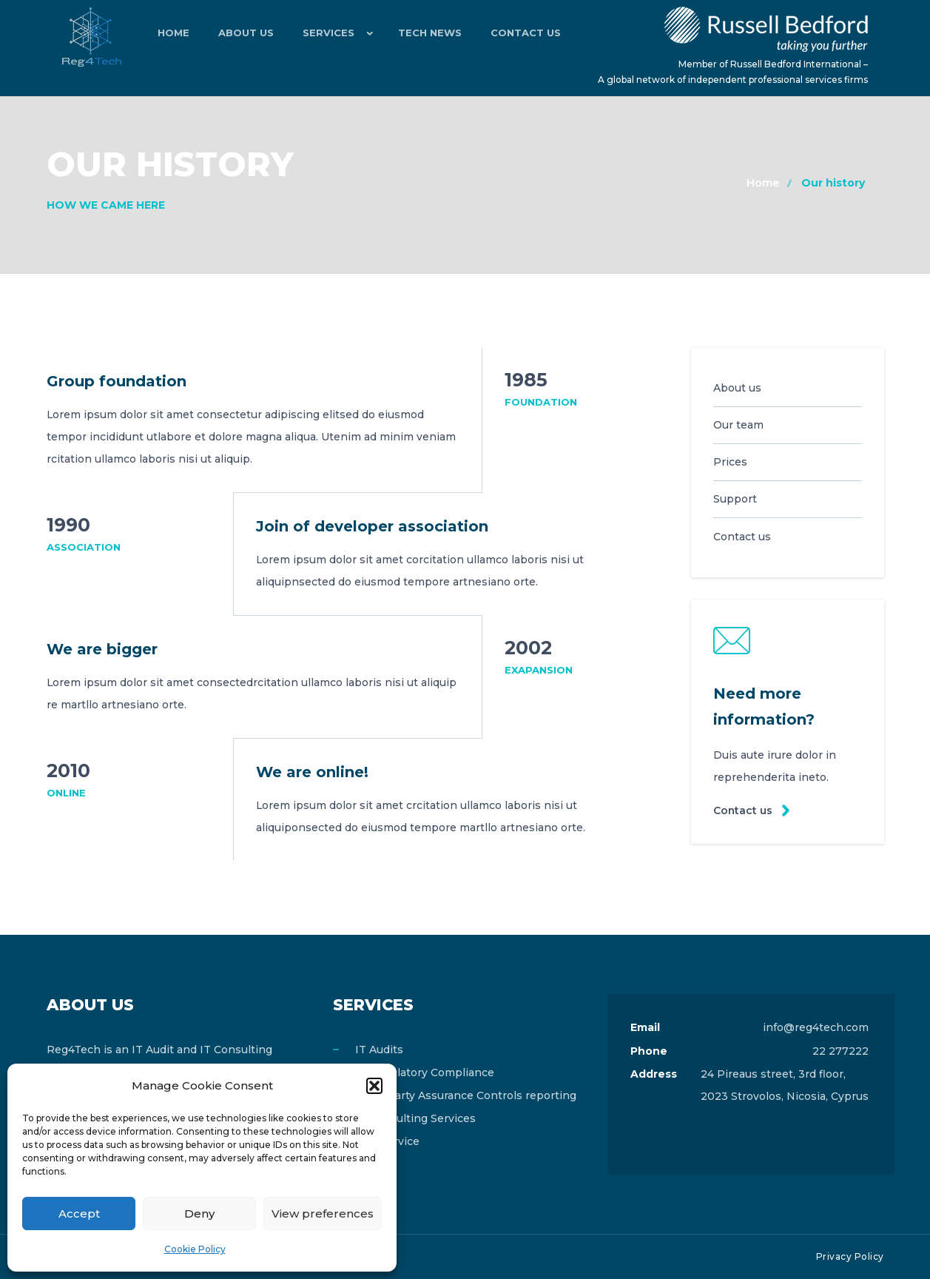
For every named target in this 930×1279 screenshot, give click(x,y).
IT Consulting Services (415, 1118)
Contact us (743, 810)
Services (312, 37)
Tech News (410, 37)
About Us (236, 37)
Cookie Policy (195, 1249)
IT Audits (379, 1049)
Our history (833, 182)
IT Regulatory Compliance (424, 1072)
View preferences (323, 1213)
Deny (199, 1213)
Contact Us (500, 37)
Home (170, 37)
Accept (79, 1213)
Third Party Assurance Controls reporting (465, 1095)
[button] (374, 1085)
